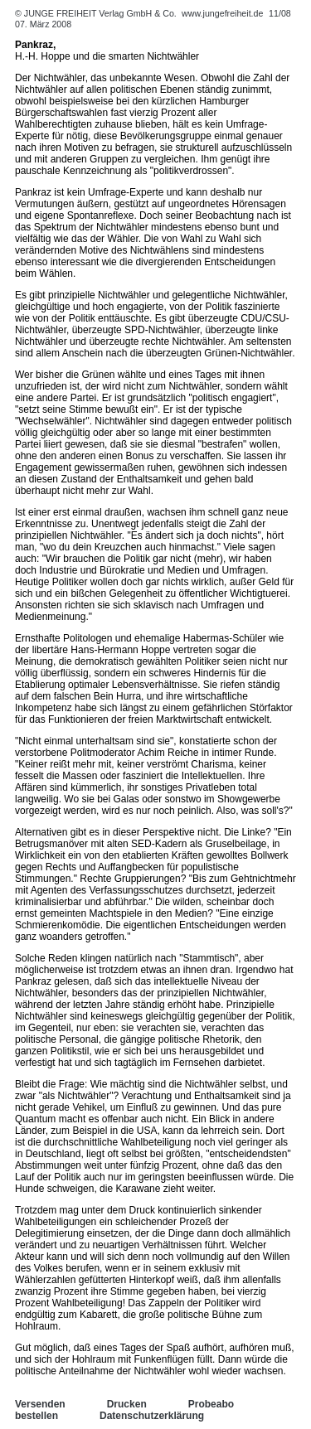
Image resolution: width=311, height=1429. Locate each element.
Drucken (127, 1404)
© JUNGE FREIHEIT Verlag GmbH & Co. (97, 13)
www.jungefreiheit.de (222, 13)
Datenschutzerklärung (152, 1416)
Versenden (40, 1404)
